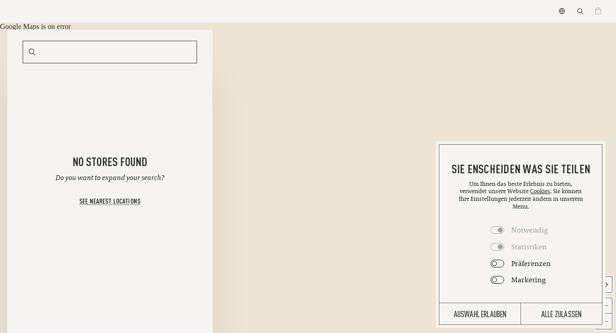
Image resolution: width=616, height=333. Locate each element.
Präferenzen (531, 263)
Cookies (540, 191)
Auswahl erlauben (480, 313)
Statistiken (529, 246)
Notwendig (529, 229)
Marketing (528, 279)
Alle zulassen (561, 313)
